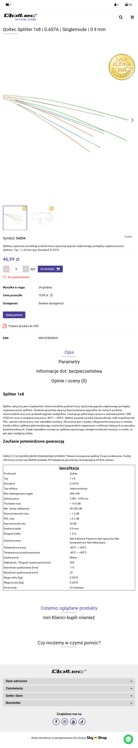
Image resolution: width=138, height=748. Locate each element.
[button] (128, 5)
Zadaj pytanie (14, 314)
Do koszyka (50, 269)
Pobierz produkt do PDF (21, 326)
